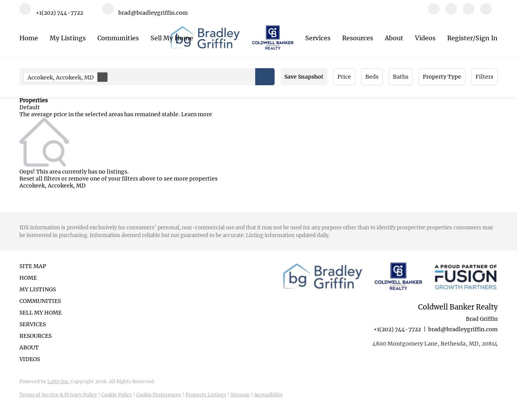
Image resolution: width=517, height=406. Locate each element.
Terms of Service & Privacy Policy (58, 394)
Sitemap (240, 394)
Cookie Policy (116, 394)
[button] (265, 76)
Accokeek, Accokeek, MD (67, 77)
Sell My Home (171, 38)
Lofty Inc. (58, 381)
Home (28, 38)
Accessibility (268, 394)
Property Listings (205, 394)
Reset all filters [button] (39, 178)
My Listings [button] (68, 38)
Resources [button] (357, 38)
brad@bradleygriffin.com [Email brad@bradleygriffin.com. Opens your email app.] (463, 329)
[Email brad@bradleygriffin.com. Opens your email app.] (145, 12)
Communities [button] (118, 38)
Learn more (196, 114)
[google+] (486, 12)
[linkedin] (451, 12)
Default (29, 107)
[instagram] (468, 12)
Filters (484, 76)
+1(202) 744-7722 (397, 329)
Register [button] (460, 38)
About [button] (394, 38)
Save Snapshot (303, 76)
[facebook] (433, 12)
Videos (425, 38)
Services (317, 38)
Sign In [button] (487, 38)
